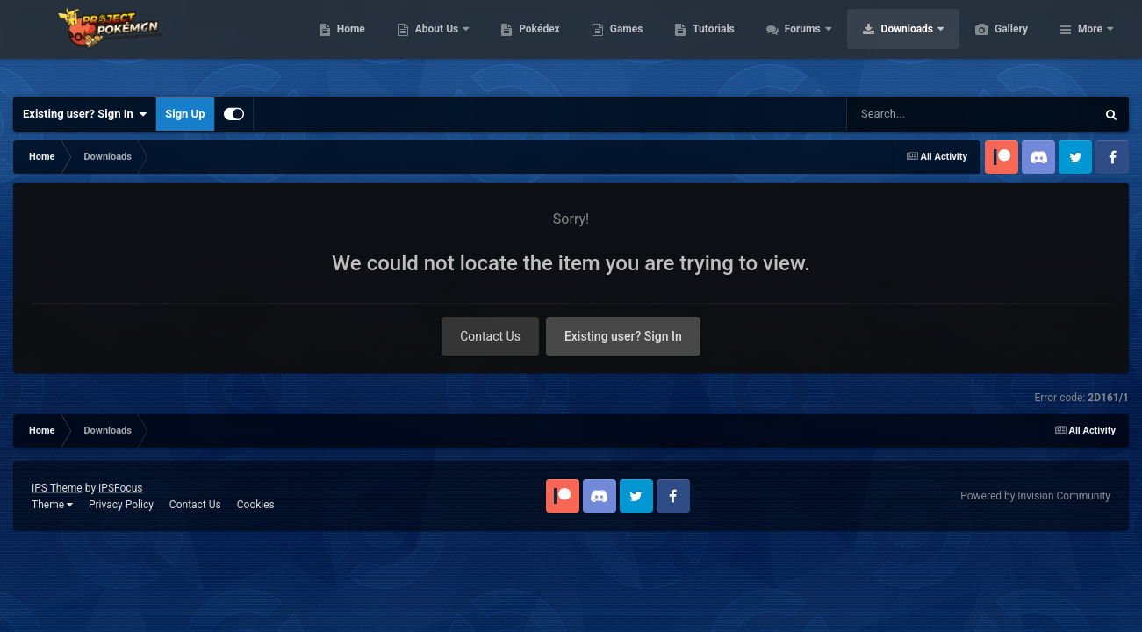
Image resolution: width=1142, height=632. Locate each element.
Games (710, 44)
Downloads (991, 44)
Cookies (256, 505)
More (1090, 44)
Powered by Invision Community (1035, 496)
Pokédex (622, 44)
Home (434, 44)
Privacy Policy (121, 505)
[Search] (942, 114)
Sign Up (185, 113)
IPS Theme (57, 488)
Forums (887, 44)
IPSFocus (120, 488)
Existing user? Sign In (85, 114)
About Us (521, 44)
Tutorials (796, 44)
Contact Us (490, 336)
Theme (52, 505)
